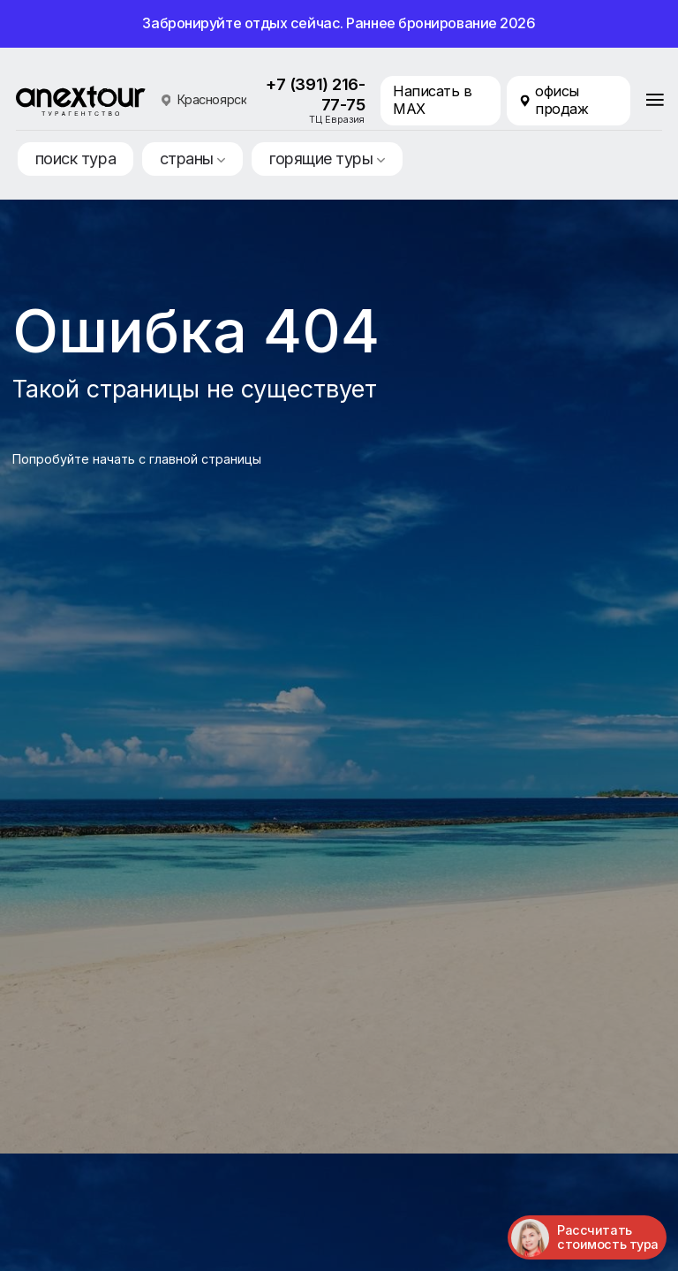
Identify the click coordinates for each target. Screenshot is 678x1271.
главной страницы (205, 458)
